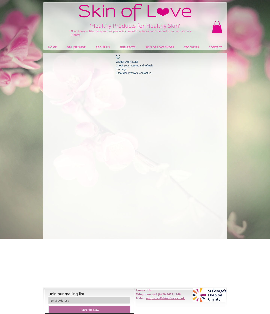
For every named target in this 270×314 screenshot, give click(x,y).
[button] (217, 27)
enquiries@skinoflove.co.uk (165, 298)
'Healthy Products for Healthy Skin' (135, 25)
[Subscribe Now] (89, 309)
